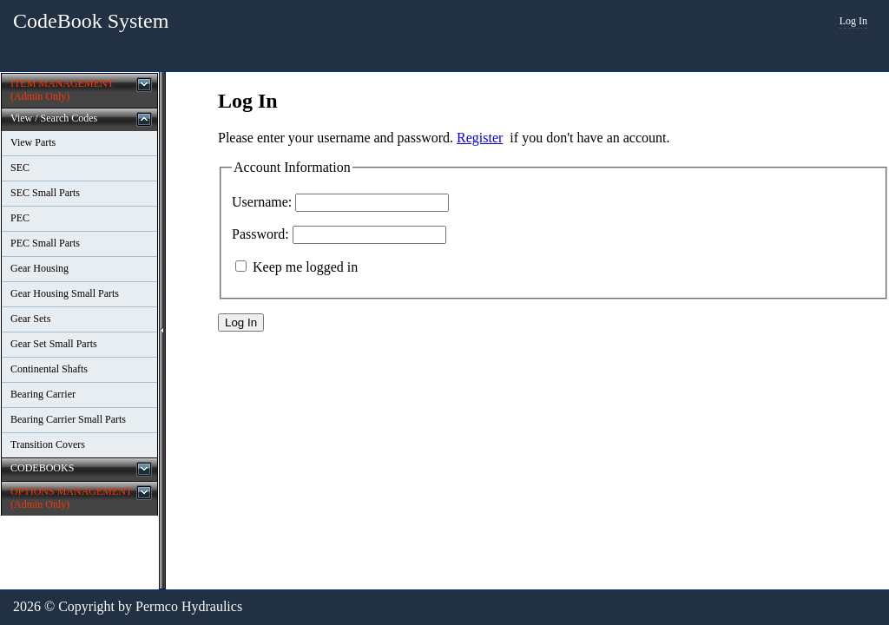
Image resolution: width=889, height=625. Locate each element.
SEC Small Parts (45, 193)
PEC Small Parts (45, 243)
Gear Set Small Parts (53, 344)
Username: (262, 201)
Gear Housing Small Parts (64, 293)
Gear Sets (30, 318)
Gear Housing (39, 268)
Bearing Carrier (43, 394)
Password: (260, 234)
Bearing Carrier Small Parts (68, 419)
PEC (20, 218)
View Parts (33, 142)
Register (480, 137)
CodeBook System (90, 21)
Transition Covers (47, 444)
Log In (853, 21)
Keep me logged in (305, 267)
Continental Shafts (49, 369)
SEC (20, 167)
